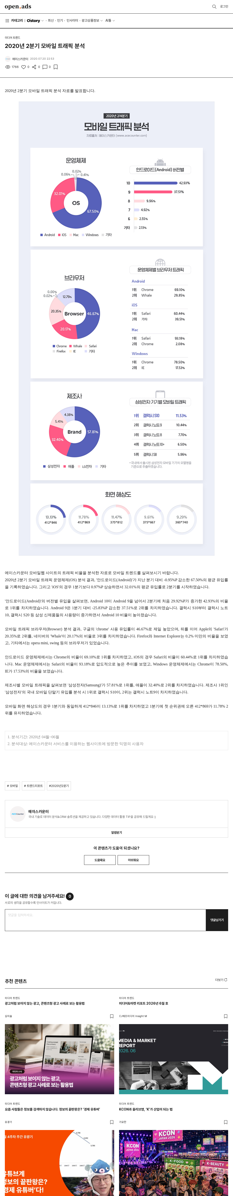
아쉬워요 (133, 860)
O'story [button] (35, 21)
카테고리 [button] (14, 20)
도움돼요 (100, 860)
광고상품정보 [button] (90, 20)
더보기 (221, 979)
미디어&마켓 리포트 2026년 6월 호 (143, 1003)
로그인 (224, 6)
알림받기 (116, 832)
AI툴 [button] (108, 20)
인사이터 (72, 20)
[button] (221, 980)
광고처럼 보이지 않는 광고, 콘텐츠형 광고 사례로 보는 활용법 (45, 1003)
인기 (60, 20)
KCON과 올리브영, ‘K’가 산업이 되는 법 (146, 1109)
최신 (51, 20)
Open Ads (18, 7)
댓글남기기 (217, 920)
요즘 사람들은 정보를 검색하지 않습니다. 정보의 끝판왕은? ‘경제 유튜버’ (52, 1109)
